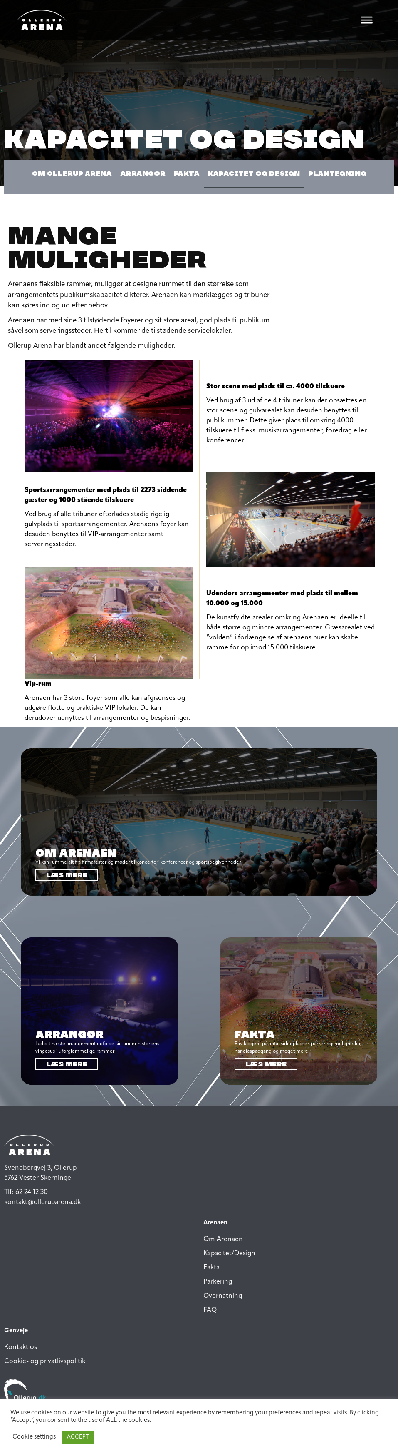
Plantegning (337, 173)
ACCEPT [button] (78, 1437)
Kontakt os (20, 1347)
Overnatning (222, 1296)
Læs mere (66, 875)
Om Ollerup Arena (72, 173)
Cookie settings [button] (34, 1437)
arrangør (143, 173)
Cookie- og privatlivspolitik (44, 1361)
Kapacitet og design (254, 173)
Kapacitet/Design (229, 1253)
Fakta (187, 173)
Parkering (217, 1282)
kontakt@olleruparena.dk (42, 1202)
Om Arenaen (223, 1239)
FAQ (210, 1310)
